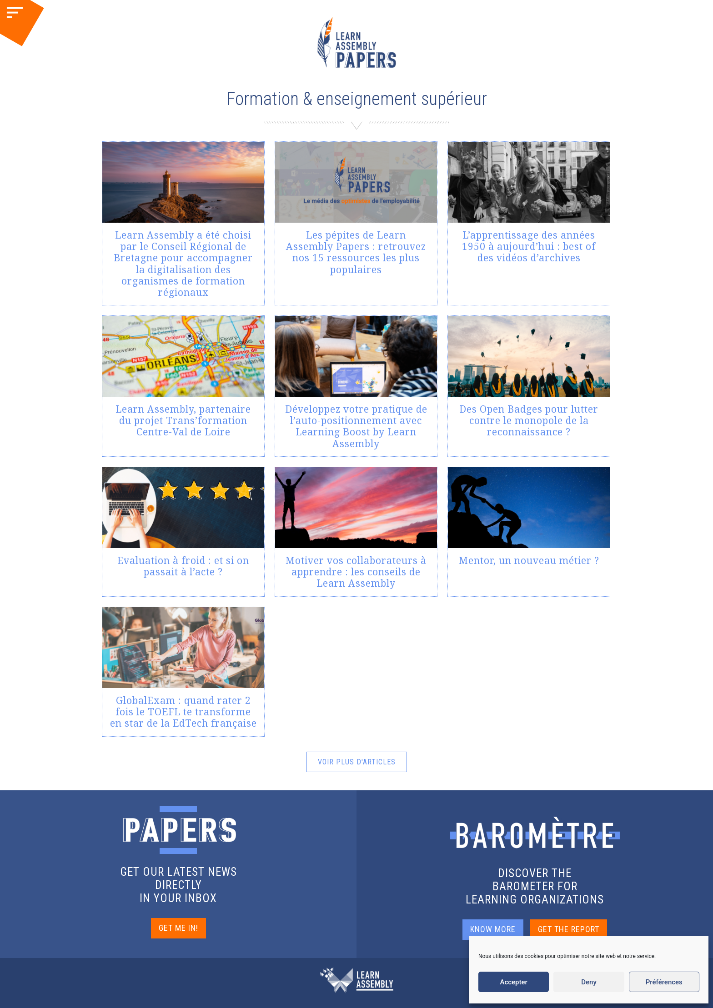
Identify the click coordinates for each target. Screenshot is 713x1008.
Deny (589, 982)
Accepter (513, 982)
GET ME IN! (178, 928)
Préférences (664, 982)
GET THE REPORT (568, 929)
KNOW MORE (493, 929)
